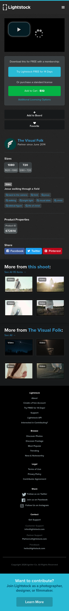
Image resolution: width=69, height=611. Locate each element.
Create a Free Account (34, 403)
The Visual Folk (30, 140)
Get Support (35, 519)
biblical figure (14, 205)
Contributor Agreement (34, 479)
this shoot (38, 266)
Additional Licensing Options (34, 99)
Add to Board (34, 114)
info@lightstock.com (34, 529)
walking (11, 200)
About (34, 398)
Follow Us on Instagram (37, 505)
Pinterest (52, 251)
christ (58, 200)
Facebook (14, 251)
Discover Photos (34, 436)
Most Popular (34, 446)
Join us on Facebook (37, 499)
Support (34, 412)
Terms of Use (34, 469)
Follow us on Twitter (37, 494)
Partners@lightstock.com (34, 539)
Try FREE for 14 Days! (34, 407)
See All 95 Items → (15, 272)
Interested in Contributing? (34, 422)
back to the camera (16, 195)
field (34, 195)
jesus (45, 195)
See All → (10, 335)
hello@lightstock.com (34, 548)
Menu (63, 7)
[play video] (19, 29)
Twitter (34, 251)
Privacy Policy (34, 474)
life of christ (33, 205)
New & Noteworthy (34, 455)
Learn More (34, 602)
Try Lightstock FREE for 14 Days (35, 72)
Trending (34, 450)
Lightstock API (34, 417)
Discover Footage (34, 441)
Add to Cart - (34, 91)
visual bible (44, 200)
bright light (26, 200)
